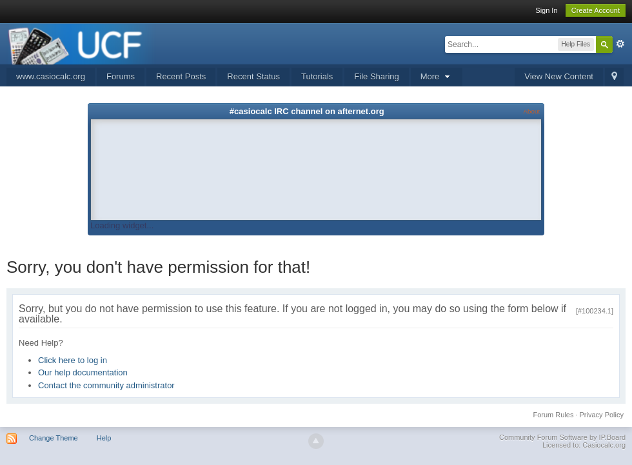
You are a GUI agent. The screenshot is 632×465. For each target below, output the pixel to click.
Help (104, 438)
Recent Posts (181, 76)
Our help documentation (83, 372)
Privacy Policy (602, 415)
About (532, 111)
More (436, 76)
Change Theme (53, 438)
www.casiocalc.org (50, 76)
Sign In (546, 10)
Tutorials (317, 76)
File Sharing (376, 76)
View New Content (558, 76)
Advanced (620, 44)
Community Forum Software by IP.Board (562, 437)
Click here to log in (72, 360)
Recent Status (253, 76)
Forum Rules (553, 415)
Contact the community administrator (106, 385)
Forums (120, 76)
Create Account (595, 10)
